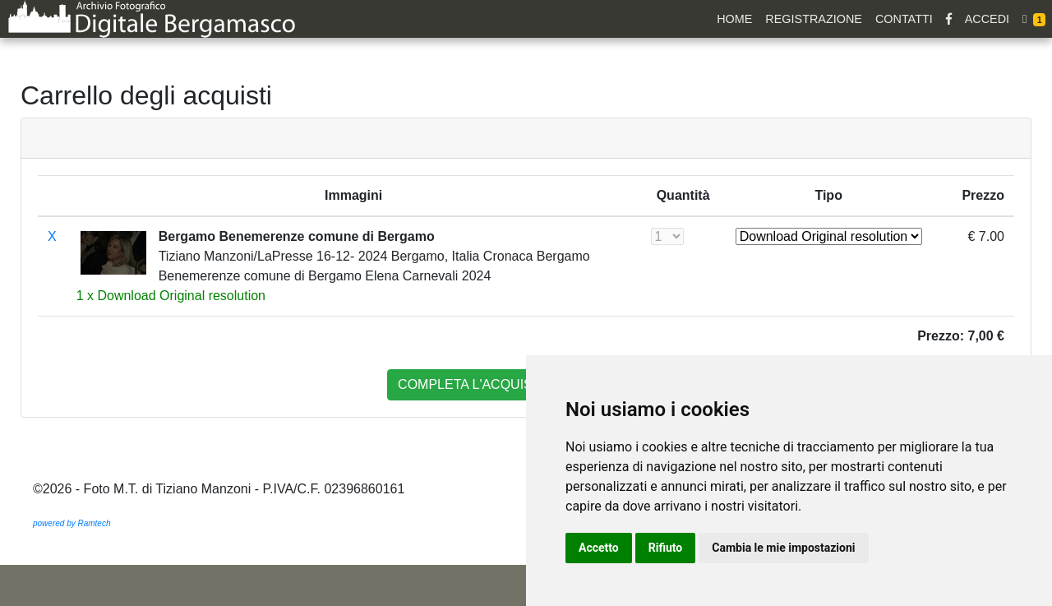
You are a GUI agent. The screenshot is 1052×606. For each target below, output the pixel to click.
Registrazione (813, 18)
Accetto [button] (599, 547)
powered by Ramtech (72, 523)
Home (734, 18)
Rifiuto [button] (665, 547)
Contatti (904, 18)
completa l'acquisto (474, 384)
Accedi (987, 18)
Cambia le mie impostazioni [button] (783, 547)
